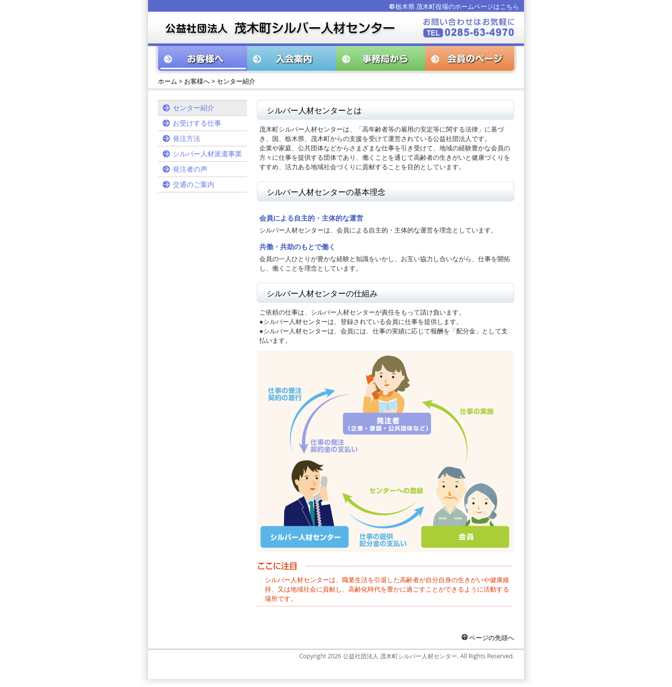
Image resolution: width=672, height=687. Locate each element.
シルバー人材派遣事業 (207, 153)
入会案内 (291, 60)
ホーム (167, 81)
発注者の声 (190, 169)
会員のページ (472, 60)
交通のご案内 (193, 184)
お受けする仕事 (197, 123)
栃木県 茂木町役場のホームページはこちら (457, 6)
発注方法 (186, 138)
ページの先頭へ (488, 637)
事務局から (381, 60)
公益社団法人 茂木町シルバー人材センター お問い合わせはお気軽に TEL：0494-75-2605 (274, 27)
